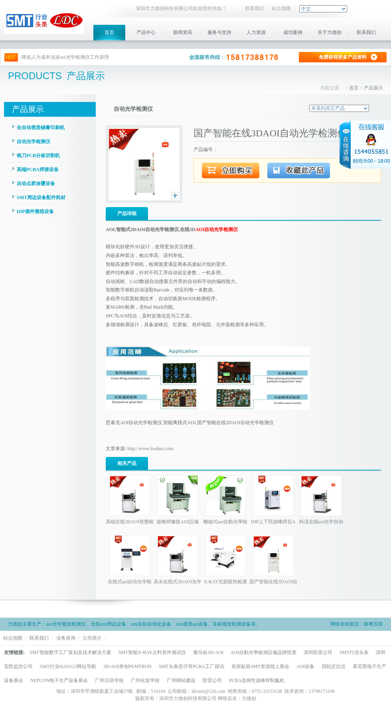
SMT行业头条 (354, 652)
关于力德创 (330, 32)
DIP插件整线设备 (35, 211)
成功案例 (292, 32)
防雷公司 (212, 680)
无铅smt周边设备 (108, 624)
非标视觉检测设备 (232, 624)
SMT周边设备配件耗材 (41, 197)
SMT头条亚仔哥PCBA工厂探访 (191, 666)
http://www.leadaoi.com (150, 448)
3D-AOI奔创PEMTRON (127, 666)
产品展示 (373, 88)
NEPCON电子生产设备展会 (59, 680)
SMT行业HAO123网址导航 (68, 666)
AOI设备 (305, 666)
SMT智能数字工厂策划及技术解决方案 (70, 652)
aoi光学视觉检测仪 (66, 624)
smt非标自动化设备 (151, 624)
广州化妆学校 (145, 680)
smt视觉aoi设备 (192, 624)
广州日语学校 (109, 680)
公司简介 (92, 638)
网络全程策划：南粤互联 (356, 624)
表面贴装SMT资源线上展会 (260, 666)
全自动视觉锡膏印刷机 (41, 127)
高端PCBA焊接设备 (38, 169)
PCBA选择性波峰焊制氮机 (256, 680)
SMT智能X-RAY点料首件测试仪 (152, 652)
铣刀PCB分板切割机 (38, 155)
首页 (109, 32)
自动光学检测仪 (33, 141)
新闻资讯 (182, 32)
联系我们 (254, 8)
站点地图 (281, 8)
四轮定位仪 (334, 666)
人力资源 (256, 32)
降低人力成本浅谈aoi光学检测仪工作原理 (65, 57)
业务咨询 (65, 638)
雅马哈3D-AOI (208, 652)
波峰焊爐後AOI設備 (177, 522)
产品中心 (146, 32)
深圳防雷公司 (318, 652)
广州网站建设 (181, 680)
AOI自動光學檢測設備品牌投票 (263, 652)
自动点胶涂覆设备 (36, 183)
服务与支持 (219, 32)
